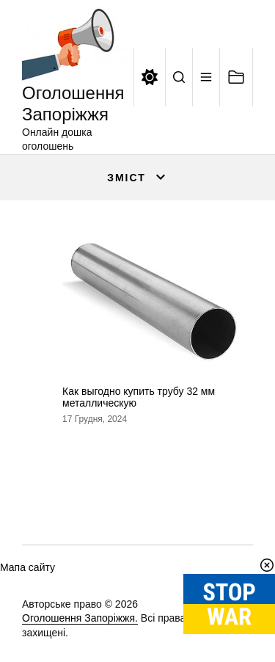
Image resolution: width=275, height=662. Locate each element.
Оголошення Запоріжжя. (80, 618)
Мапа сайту (27, 567)
